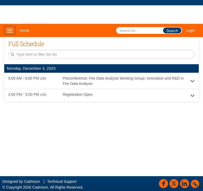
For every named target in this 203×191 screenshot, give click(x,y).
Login (190, 30)
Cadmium (32, 181)
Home (24, 30)
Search (172, 31)
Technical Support (61, 181)
